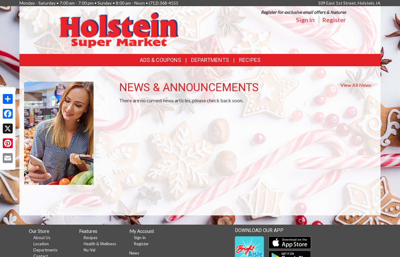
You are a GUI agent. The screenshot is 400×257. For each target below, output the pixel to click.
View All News (355, 85)
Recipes (249, 60)
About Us (41, 237)
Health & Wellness (100, 243)
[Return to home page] (119, 29)
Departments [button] (210, 60)
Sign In (305, 19)
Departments (45, 249)
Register (334, 19)
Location (41, 243)
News (134, 253)
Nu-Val (89, 249)
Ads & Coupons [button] (160, 60)
